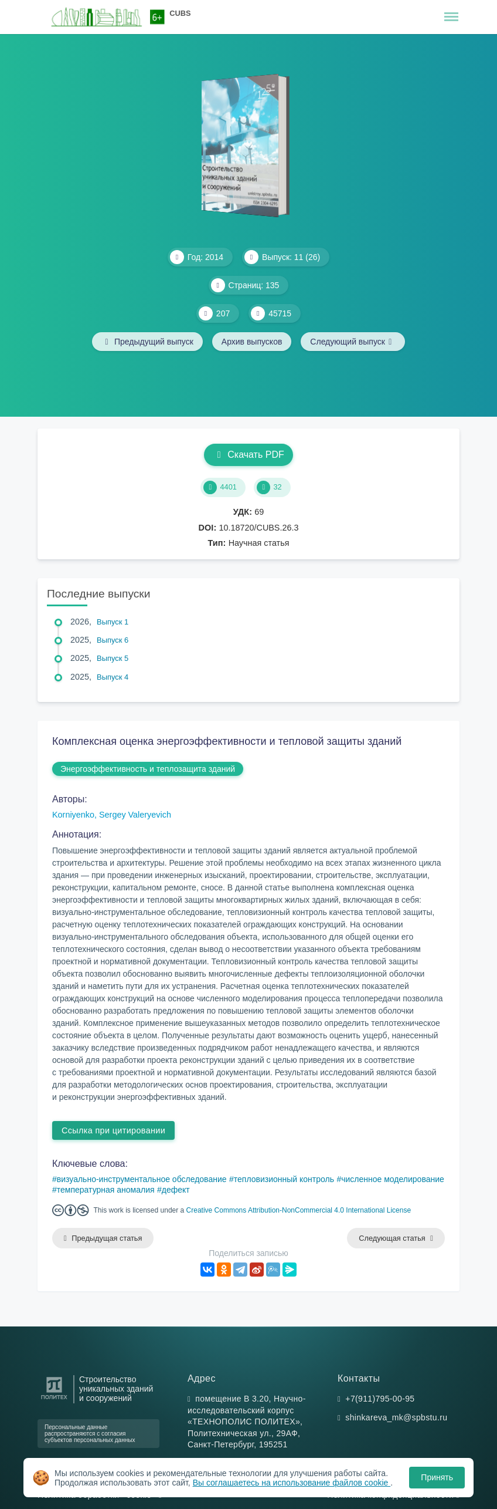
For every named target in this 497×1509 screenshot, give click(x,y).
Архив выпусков (252, 341)
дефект (176, 1189)
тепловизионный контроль (284, 1179)
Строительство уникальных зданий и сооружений (116, 1389)
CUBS (179, 13)
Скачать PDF (248, 455)
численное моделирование (392, 1179)
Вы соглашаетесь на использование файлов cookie (292, 1482)
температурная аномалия (106, 1189)
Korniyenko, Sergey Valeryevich (111, 814)
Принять (437, 1477)
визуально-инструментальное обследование (142, 1179)
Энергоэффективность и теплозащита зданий (147, 769)
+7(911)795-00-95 (379, 1398)
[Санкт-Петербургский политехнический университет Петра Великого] (54, 1400)
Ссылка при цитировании (113, 1130)
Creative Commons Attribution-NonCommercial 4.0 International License (298, 1210)
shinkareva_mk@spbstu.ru (396, 1417)
